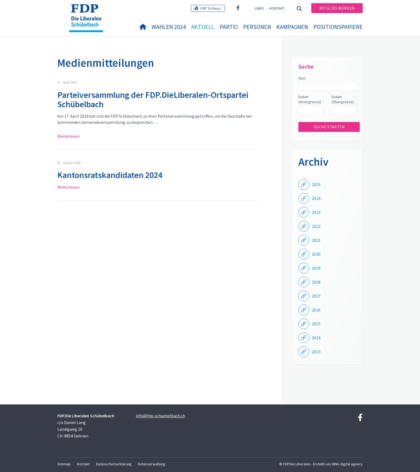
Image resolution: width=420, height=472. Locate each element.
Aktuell (202, 27)
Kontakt (277, 8)
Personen (257, 27)
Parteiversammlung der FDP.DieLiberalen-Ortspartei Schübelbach (152, 100)
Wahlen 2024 (169, 27)
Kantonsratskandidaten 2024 (109, 175)
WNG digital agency (347, 464)
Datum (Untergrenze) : (310, 99)
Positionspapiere (338, 27)
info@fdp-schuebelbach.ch (160, 415)
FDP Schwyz (210, 8)
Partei (229, 27)
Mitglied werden (337, 8)
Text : (302, 78)
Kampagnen (292, 27)
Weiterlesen (68, 136)
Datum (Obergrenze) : (343, 99)
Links (259, 8)
